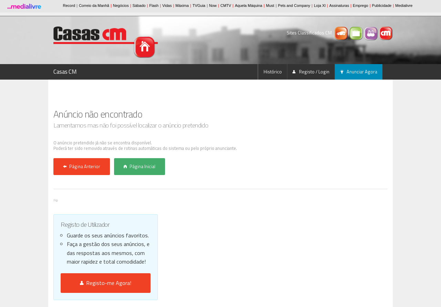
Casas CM (65, 71)
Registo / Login (311, 71)
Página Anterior (81, 166)
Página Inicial (139, 166)
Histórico (273, 71)
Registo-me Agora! (105, 283)
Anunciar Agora (358, 71)
